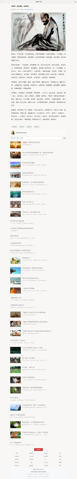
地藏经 (60, 462)
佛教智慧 (31, 453)
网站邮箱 (44, 471)
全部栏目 (22, 126)
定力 (46, 459)
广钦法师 (31, 456)
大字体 (25, 9)
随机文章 (29, 126)
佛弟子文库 (39, 1)
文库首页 (14, 126)
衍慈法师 (46, 456)
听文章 (31, 9)
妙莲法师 (17, 465)
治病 (60, 459)
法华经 (60, 456)
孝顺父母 (17, 456)
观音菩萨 (31, 459)
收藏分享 (37, 126)
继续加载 (38, 449)
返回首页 (33, 471)
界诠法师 (17, 462)
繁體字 (22, 9)
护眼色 (28, 9)
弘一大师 (46, 462)
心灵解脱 (46, 465)
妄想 (60, 465)
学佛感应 (46, 453)
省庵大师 (17, 459)
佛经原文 (40, 471)
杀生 (60, 453)
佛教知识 (31, 465)
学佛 (31, 462)
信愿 (17, 453)
